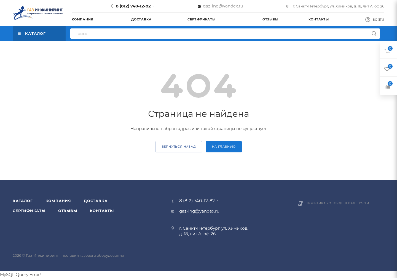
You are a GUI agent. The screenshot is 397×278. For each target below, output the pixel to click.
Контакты (102, 210)
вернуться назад (179, 147)
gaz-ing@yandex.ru (223, 6)
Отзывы (67, 210)
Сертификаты (29, 210)
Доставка (95, 200)
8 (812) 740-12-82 (133, 6)
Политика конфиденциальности (338, 203)
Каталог (23, 200)
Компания (58, 200)
